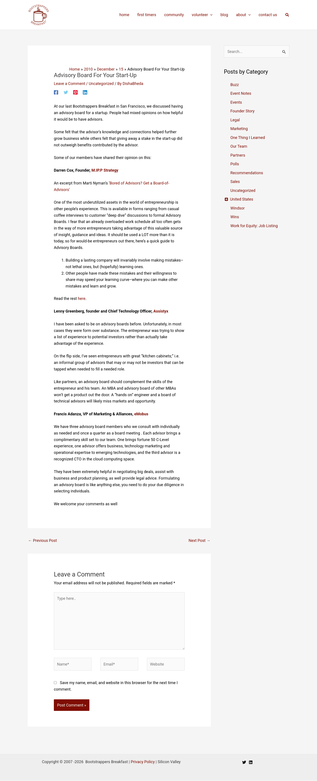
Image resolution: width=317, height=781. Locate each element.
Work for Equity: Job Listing (254, 225)
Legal (235, 120)
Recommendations (246, 173)
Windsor (237, 208)
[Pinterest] (75, 92)
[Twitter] (66, 92)
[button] (287, 15)
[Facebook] (56, 92)
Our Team (238, 146)
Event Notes (240, 93)
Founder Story (242, 111)
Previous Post (42, 540)
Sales (235, 181)
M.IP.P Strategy (105, 170)
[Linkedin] (85, 92)
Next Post (199, 540)
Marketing (239, 128)
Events (236, 102)
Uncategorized (101, 83)
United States (242, 199)
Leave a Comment (69, 83)
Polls (234, 164)
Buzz (234, 84)
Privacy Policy (143, 762)
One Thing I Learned (247, 137)
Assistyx (160, 311)
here (81, 298)
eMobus (141, 414)
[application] (210, 14)
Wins (234, 217)
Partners (237, 155)
